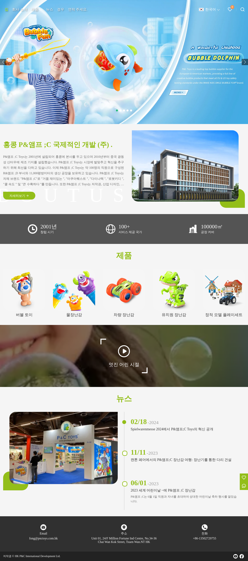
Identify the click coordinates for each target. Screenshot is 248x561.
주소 (124, 533)
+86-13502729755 (204, 538)
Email (43, 533)
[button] (3, 62)
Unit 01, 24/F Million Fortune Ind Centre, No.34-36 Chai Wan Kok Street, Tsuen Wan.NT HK (124, 540)
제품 (34, 9)
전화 (205, 533)
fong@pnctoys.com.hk (43, 538)
